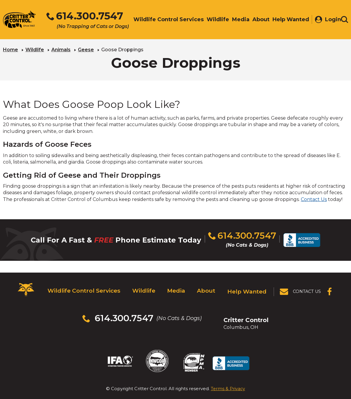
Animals (61, 49)
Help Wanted (248, 286)
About (206, 286)
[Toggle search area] (344, 20)
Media (174, 286)
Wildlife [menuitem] (215, 20)
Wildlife (34, 49)
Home (10, 49)
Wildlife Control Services (81, 286)
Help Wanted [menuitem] (288, 20)
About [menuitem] (258, 20)
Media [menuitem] (237, 20)
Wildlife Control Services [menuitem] (165, 20)
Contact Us (314, 198)
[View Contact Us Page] (301, 287)
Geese (86, 49)
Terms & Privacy (228, 368)
